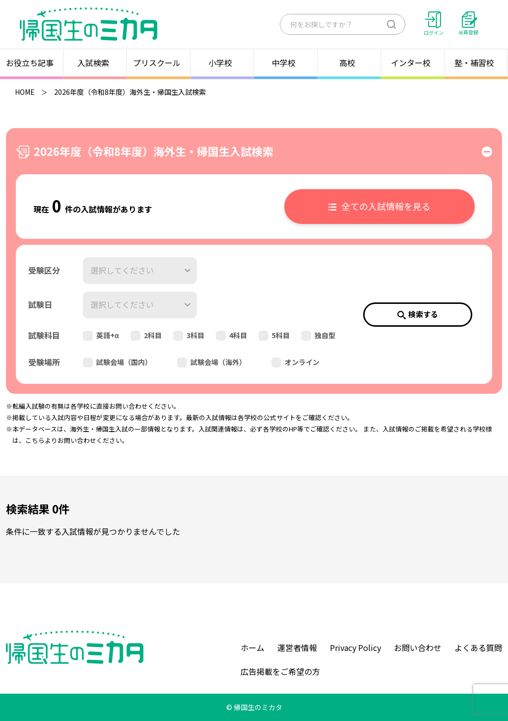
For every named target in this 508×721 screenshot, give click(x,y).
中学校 (286, 63)
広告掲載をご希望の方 (280, 671)
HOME (25, 92)
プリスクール (159, 63)
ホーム (252, 647)
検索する (417, 314)
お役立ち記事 (32, 63)
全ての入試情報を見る (379, 206)
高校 (349, 63)
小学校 (222, 63)
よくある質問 (478, 647)
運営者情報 (297, 647)
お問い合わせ (418, 647)
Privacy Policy (355, 647)
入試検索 (95, 63)
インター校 (413, 63)
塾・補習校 (476, 63)
